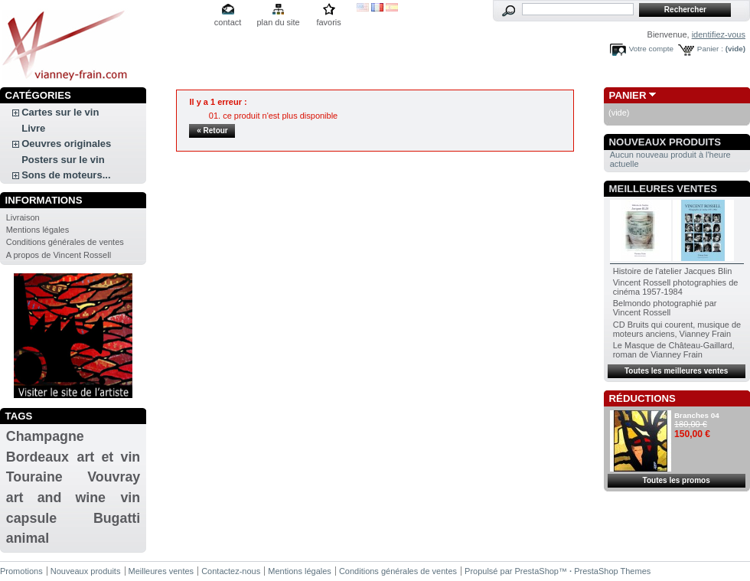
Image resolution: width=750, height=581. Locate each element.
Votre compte (651, 48)
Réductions (642, 398)
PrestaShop (537, 571)
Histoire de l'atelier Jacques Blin (672, 271)
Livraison (23, 217)
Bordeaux (37, 457)
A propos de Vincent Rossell (58, 254)
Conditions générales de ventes (65, 241)
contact (227, 22)
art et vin (109, 457)
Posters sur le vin (62, 159)
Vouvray (113, 477)
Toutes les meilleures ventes (676, 371)
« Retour (212, 130)
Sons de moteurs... (65, 175)
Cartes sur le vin (60, 112)
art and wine (56, 497)
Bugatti (116, 518)
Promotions (21, 571)
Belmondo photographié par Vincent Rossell (665, 308)
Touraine (34, 477)
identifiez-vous (718, 34)
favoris (328, 22)
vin (130, 497)
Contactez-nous (230, 571)
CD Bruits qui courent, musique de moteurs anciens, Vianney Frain (677, 329)
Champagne (45, 436)
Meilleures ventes (663, 188)
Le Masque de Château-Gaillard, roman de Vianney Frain (674, 350)
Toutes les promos (676, 480)
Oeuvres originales (66, 143)
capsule (31, 518)
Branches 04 (696, 415)
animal (27, 538)
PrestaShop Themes (612, 571)
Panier (628, 95)
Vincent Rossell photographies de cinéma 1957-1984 (676, 287)
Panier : (710, 48)
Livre (33, 128)
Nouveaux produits (665, 142)
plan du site (277, 22)
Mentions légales (38, 229)
